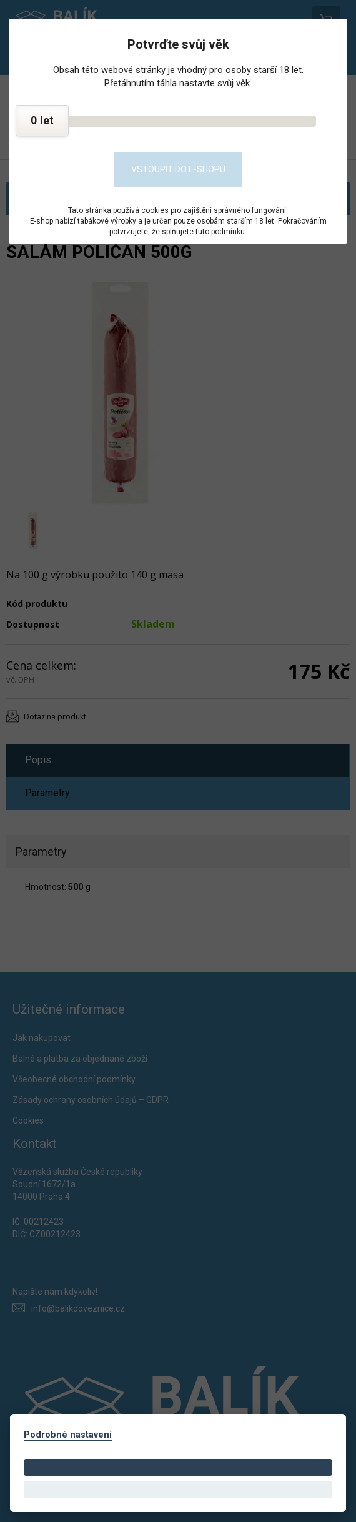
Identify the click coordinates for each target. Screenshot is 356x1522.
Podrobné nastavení (68, 1435)
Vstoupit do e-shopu (178, 169)
